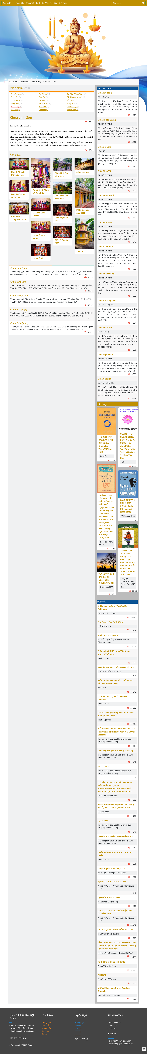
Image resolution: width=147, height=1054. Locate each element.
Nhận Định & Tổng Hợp (108, 902)
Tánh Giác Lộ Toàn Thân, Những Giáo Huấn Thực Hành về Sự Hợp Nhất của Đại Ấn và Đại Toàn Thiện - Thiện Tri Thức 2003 (127, 562)
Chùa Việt (30, 3)
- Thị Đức (112, 1028)
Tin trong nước (104, 720)
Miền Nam (25, 81)
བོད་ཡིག (78, 1031)
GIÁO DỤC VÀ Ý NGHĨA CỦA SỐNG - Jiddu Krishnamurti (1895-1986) (127, 506)
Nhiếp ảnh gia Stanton (108, 635)
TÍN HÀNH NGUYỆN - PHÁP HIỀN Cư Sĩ (115, 837)
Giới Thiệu (63, 3)
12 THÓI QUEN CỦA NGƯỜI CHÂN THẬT (116, 930)
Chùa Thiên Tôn (105, 328)
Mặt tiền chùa (82, 172)
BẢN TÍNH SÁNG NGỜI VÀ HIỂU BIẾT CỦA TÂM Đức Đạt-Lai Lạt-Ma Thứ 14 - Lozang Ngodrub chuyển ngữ (117, 946)
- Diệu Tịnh (112, 1025)
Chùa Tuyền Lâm (105, 355)
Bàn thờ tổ (37, 258)
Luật (122, 462)
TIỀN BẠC (102, 975)
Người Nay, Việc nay (107, 979)
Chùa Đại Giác (104, 147)
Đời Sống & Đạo (128, 516)
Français (78, 1028)
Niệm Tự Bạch (104, 626)
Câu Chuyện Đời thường (108, 934)
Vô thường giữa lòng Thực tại (111, 962)
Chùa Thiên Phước (106, 195)
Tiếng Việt (7, 3)
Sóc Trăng (36, 81)
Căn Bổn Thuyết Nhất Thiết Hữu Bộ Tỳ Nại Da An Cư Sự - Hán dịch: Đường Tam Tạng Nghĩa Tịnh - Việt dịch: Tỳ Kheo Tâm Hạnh (127, 446)
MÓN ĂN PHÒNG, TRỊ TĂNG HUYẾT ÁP (116, 667)
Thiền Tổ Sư (103, 658)
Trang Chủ (20, 3)
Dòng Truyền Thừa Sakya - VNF (112, 869)
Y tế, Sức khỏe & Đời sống (109, 671)
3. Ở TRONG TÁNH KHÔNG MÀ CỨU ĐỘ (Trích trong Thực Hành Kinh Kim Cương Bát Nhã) (116, 732)
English (78, 1025)
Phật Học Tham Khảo (107, 796)
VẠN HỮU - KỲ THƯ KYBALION (112, 882)
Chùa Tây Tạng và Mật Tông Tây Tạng (115, 751)
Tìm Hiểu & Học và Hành (109, 995)
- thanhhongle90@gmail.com (21, 1031)
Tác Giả (53, 3)
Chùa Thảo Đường (106, 274)
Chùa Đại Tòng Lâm (107, 301)
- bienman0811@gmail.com (21, 1028)
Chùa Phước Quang (107, 120)
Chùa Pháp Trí (104, 171)
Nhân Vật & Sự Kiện (107, 966)
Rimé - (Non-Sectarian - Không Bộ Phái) (115, 953)
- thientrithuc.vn (114, 1022)
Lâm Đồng (102, 151)
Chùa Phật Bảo (105, 222)
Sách (38, 3)
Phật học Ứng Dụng (107, 613)
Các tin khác (103, 812)
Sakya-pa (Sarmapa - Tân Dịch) (112, 873)
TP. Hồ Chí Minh (105, 124)
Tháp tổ (79, 251)
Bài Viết (45, 3)
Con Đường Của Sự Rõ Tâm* (111, 622)
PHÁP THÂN (103, 767)
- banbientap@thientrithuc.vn (21, 1025)
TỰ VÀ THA (103, 821)
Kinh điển (103, 456)
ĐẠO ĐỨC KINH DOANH (109, 898)
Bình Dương (103, 97)
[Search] (126, 3)
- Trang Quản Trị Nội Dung (21, 1045)
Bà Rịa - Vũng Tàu (106, 305)
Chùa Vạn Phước (105, 247)
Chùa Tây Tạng (105, 93)
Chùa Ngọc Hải (105, 379)
